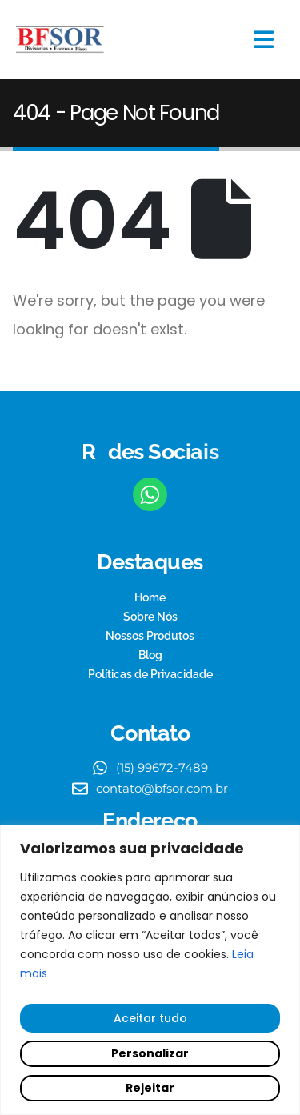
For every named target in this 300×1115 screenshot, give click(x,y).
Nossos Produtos (150, 635)
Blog (150, 655)
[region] (150, 970)
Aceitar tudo (150, 1018)
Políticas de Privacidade (150, 674)
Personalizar (150, 1053)
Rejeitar (150, 1088)
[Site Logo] (60, 40)
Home (150, 597)
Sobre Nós (150, 616)
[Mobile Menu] (263, 39)
